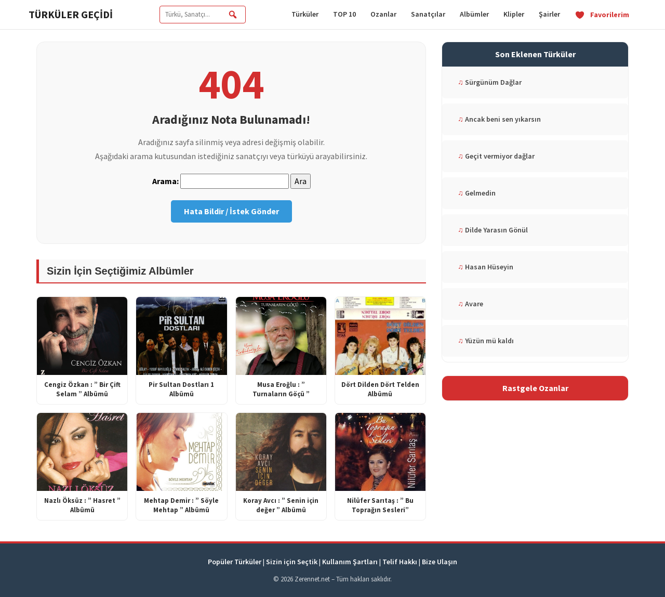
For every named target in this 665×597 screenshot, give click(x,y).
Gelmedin (477, 193)
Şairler (549, 14)
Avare (470, 303)
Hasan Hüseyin (485, 266)
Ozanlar (383, 14)
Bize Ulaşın (439, 561)
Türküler (304, 14)
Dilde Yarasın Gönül (493, 230)
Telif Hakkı (399, 561)
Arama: (165, 181)
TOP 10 (344, 14)
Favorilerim (602, 14)
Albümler (474, 14)
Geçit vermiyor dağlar (496, 156)
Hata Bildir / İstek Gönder (231, 211)
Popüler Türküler (234, 561)
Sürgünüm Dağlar (490, 82)
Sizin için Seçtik (291, 561)
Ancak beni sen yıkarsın (499, 119)
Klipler (513, 14)
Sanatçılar (428, 14)
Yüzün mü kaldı (486, 340)
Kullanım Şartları (350, 561)
